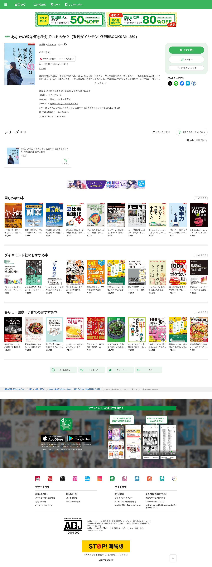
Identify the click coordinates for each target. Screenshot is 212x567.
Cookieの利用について (155, 502)
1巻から (190, 140)
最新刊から (202, 140)
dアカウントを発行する (95, 555)
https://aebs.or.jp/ (96, 530)
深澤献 (42, 44)
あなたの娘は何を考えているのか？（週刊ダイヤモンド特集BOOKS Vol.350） (44, 150)
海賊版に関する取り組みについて (128, 505)
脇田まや (51, 44)
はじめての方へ (41, 494)
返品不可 (42, 69)
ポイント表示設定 (73, 502)
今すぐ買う (188, 50)
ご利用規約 (119, 494)
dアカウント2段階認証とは (125, 502)
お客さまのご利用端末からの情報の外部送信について (161, 506)
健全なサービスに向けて (155, 498)
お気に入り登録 (162, 132)
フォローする (65, 44)
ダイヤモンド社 (55, 95)
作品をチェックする (188, 68)
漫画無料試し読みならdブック (14, 389)
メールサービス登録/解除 (45, 498)
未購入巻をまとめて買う (193, 132)
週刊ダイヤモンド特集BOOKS (64, 103)
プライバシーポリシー (123, 498)
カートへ (188, 59)
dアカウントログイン (43, 505)
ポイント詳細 (65, 58)
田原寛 (87, 91)
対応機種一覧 (71, 494)
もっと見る (199, 198)
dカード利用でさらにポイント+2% (52, 64)
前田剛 (68, 91)
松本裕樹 (78, 91)
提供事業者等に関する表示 (156, 494)
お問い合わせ (40, 502)
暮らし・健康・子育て (60, 99)
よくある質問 (71, 498)
